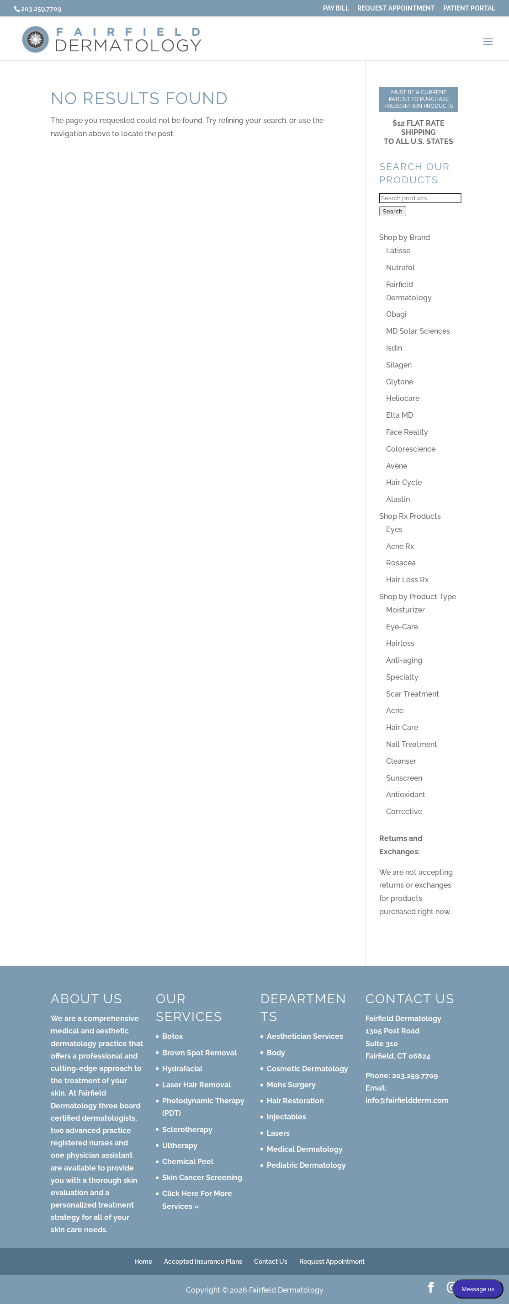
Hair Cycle (404, 482)
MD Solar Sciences (418, 331)
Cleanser (401, 761)
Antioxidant (405, 794)
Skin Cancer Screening (202, 1177)
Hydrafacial (182, 1068)
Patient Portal (469, 8)
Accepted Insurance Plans (203, 1261)
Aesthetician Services (305, 1036)
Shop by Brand (404, 237)
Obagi (396, 314)
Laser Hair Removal (196, 1084)
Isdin (394, 348)
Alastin (398, 499)
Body (276, 1053)
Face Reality (407, 432)
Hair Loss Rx (407, 579)
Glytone (399, 382)
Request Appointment (396, 8)
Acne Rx (400, 546)
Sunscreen (404, 778)
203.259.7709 (415, 1075)
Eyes (394, 529)
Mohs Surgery (291, 1084)
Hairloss (400, 643)
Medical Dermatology (305, 1149)
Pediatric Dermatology (306, 1165)
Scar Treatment (412, 694)
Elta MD (399, 415)
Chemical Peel (187, 1161)
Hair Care (402, 727)
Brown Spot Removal (199, 1053)
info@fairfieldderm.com (407, 1100)
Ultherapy (179, 1145)
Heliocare (402, 398)
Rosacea (401, 563)
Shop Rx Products (410, 516)
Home (143, 1261)
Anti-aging (404, 660)
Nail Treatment (411, 744)
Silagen (399, 365)
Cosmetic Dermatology (307, 1068)
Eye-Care (402, 627)
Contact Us (270, 1261)
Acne (394, 710)
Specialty (402, 677)
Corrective (404, 811)
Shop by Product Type (417, 596)
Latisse (398, 250)
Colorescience (410, 449)
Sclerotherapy (187, 1129)
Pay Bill (336, 8)
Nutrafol (400, 267)
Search (393, 211)
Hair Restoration (295, 1100)
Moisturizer (405, 610)
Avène (396, 466)
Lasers (278, 1133)
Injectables (286, 1116)
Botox (172, 1036)
